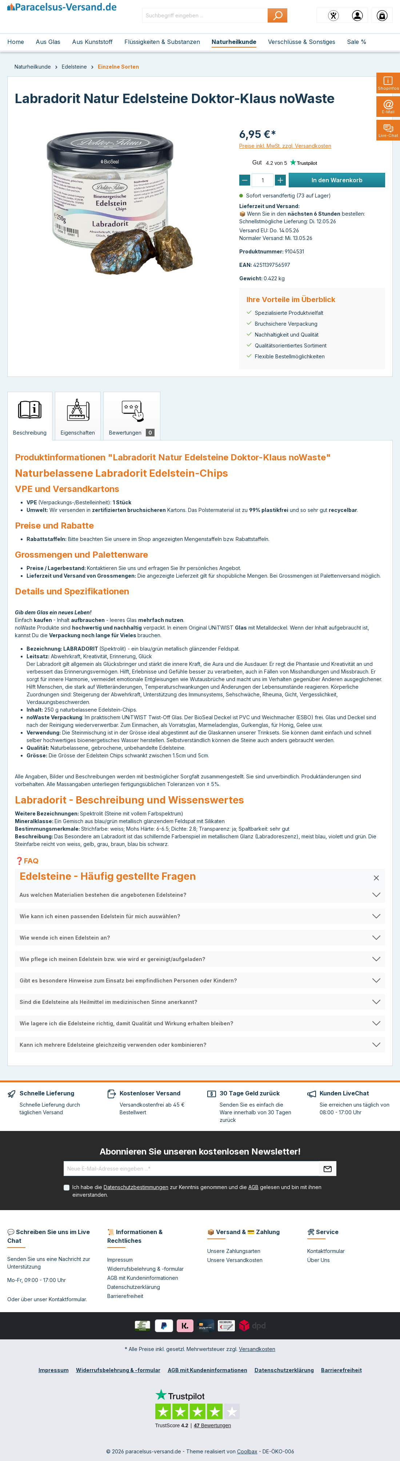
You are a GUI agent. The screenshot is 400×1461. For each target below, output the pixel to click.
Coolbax (247, 1451)
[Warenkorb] (382, 15)
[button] (200, 878)
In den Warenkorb (337, 180)
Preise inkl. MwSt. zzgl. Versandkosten (285, 146)
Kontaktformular (67, 1299)
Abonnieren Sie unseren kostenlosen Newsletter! (200, 1151)
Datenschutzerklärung (133, 1287)
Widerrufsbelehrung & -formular (145, 1269)
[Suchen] (278, 15)
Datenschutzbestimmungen (136, 1187)
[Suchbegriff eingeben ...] (205, 15)
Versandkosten (257, 1349)
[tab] (29, 416)
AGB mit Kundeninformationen (142, 1278)
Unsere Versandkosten (235, 1260)
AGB (253, 1187)
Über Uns (318, 1260)
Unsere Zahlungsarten (233, 1251)
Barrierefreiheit (125, 1296)
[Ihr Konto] (357, 15)
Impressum (120, 1260)
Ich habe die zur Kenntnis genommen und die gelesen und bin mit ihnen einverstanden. (196, 1191)
